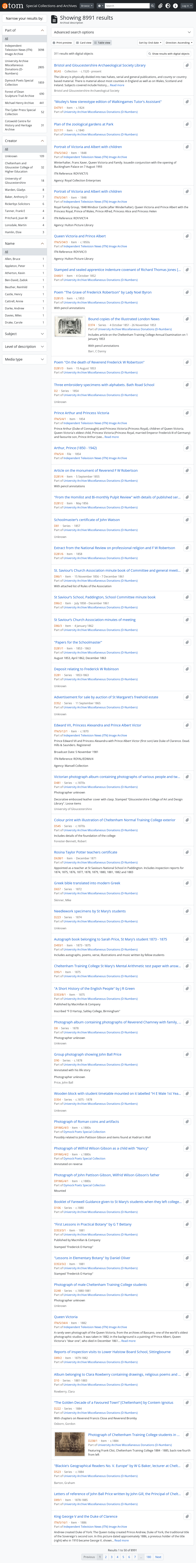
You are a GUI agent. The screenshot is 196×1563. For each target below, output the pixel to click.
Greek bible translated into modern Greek (87, 883)
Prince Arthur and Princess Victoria (81, 413)
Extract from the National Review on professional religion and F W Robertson (114, 548)
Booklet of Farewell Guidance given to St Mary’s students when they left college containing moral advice (118, 1202)
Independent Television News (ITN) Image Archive (24, 50)
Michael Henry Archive (24, 104)
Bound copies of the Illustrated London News (124, 319)
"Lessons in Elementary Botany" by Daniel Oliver (92, 1258)
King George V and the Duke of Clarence (85, 1516)
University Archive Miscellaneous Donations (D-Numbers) (24, 67)
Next (158, 1557)
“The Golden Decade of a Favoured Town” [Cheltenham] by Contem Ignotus (113, 1402)
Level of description (20, 346)
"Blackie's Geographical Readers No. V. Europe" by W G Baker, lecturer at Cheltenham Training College (118, 1466)
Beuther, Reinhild (24, 288)
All (6, 39)
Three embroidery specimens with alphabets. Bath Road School (104, 385)
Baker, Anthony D (24, 197)
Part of (10, 30)
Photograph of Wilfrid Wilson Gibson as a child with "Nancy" (101, 1148)
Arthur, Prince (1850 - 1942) (75, 448)
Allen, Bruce (24, 259)
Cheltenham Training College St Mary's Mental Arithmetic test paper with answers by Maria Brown (118, 966)
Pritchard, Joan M (24, 219)
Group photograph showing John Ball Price (87, 1054)
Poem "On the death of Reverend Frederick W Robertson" (99, 362)
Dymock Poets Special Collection (24, 83)
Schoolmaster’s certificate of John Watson (87, 520)
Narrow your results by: (24, 18)
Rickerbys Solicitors (24, 205)
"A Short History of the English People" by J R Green (94, 989)
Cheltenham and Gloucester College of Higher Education (24, 167)
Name (10, 243)
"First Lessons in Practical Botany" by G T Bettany (92, 1224)
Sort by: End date (149, 42)
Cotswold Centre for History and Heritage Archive (24, 125)
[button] (160, 6)
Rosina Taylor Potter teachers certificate (85, 852)
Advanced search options (74, 32)
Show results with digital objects (168, 53)
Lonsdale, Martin (24, 226)
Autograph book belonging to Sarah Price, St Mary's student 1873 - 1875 (110, 939)
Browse (85, 5)
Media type (13, 359)
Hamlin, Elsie (24, 233)
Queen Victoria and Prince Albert (80, 236)
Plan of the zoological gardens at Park (83, 124)
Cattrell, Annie (24, 302)
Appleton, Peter (24, 267)
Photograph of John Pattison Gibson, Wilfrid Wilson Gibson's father (106, 1175)
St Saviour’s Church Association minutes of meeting (95, 620)
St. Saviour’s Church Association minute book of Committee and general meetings (118, 570)
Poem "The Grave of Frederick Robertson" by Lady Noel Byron (103, 292)
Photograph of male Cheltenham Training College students (100, 1285)
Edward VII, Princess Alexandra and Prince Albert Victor (97, 725)
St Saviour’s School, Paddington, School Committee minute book (105, 597)
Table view (102, 42)
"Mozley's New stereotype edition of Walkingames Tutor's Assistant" (108, 102)
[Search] (127, 5)
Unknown (24, 157)
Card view (83, 42)
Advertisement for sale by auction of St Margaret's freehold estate (106, 697)
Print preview (62, 42)
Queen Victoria (66, 1317)
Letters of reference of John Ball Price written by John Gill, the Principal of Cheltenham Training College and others (118, 1494)
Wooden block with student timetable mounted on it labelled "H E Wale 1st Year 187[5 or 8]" (118, 1093)
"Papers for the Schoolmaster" (78, 642)
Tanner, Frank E (24, 212)
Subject (11, 333)
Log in (186, 5)
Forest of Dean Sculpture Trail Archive (24, 94)
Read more (117, 85)
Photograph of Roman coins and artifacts (86, 1122)
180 (148, 1557)
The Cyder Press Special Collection (24, 112)
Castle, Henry (24, 295)
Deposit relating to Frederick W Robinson (86, 669)
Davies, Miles (24, 316)
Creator (11, 140)
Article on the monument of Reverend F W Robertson (96, 470)
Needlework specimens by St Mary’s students (90, 911)
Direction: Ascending (178, 42)
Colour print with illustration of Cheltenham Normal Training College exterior (114, 820)
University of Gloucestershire (24, 181)
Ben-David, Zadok (24, 281)
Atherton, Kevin (24, 274)
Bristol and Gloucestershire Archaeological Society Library (100, 65)
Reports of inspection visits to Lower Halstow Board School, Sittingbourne (112, 1352)
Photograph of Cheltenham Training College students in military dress (135, 1435)
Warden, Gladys (24, 190)
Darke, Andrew (24, 309)
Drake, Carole (24, 323)
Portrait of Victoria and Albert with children (88, 147)
